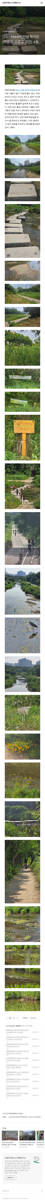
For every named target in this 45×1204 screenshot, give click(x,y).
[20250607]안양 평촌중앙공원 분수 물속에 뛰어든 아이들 (17, 1087)
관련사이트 (5, 1191)
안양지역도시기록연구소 (11, 3)
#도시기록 (19, 90)
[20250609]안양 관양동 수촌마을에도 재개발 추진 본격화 (17, 1059)
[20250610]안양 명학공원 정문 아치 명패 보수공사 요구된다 (17, 1052)
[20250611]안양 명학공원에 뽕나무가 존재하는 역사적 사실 (17, 1038)
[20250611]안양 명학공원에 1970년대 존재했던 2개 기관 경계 (17, 1031)
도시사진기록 (10, 1026)
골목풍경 (18, 1026)
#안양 (27, 90)
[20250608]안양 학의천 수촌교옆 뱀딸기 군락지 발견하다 (17, 1080)
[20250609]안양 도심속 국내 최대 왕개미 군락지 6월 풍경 (16, 1066)
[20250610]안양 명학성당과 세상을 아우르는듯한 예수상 (17, 1045)
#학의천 (33, 90)
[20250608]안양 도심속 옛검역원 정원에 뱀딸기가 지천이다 (17, 1073)
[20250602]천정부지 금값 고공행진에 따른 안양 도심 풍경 (17, 1094)
